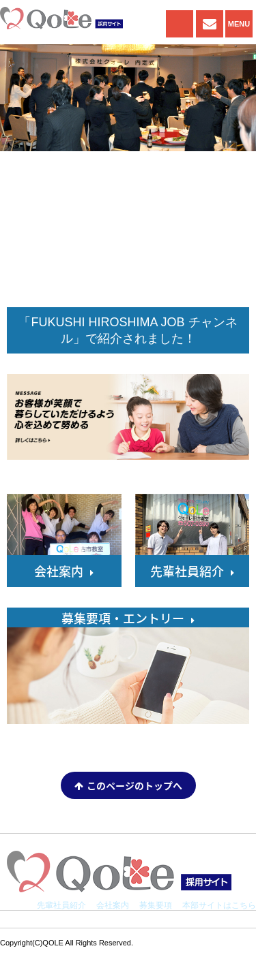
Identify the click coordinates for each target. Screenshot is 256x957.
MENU (239, 24)
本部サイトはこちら (219, 905)
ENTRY (209, 23)
